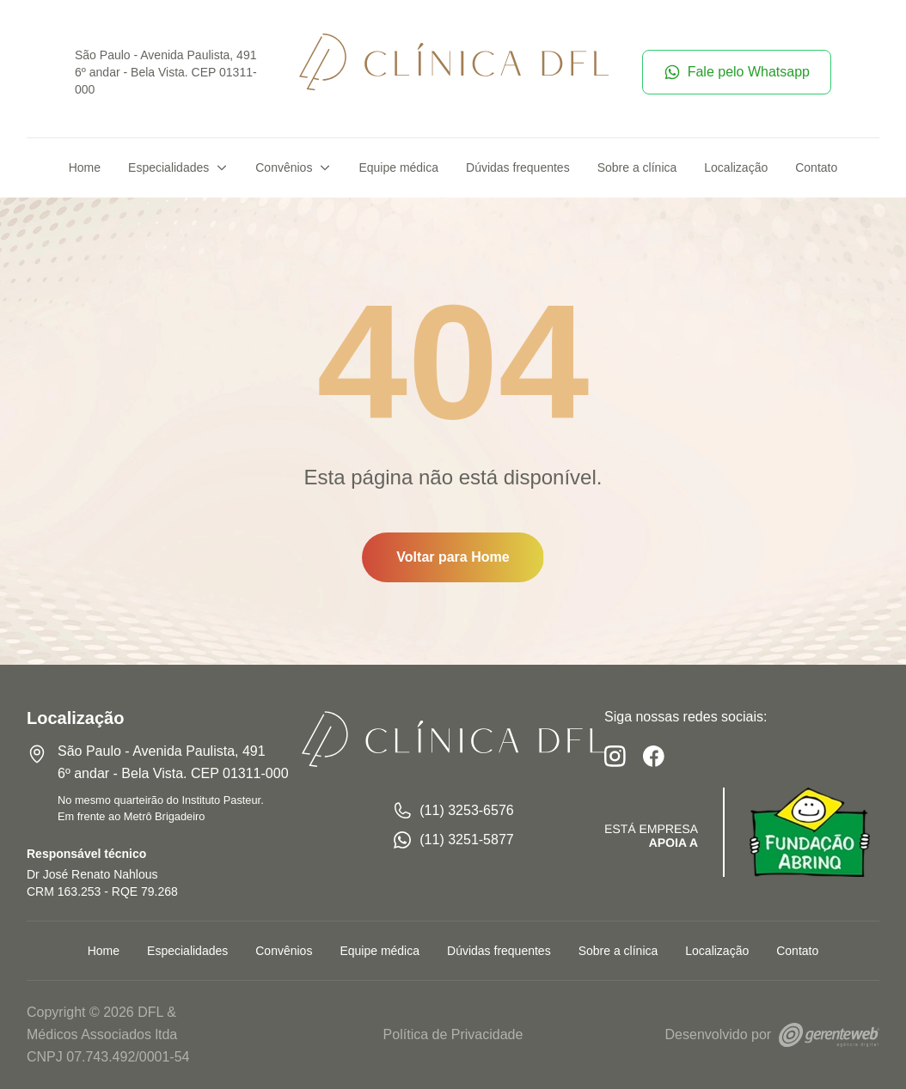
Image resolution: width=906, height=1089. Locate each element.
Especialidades (178, 167)
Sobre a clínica (637, 167)
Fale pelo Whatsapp (737, 72)
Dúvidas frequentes (518, 167)
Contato (816, 167)
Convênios (293, 167)
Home (85, 167)
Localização (736, 167)
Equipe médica (398, 167)
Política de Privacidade (453, 1034)
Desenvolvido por (772, 1034)
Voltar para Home (452, 557)
